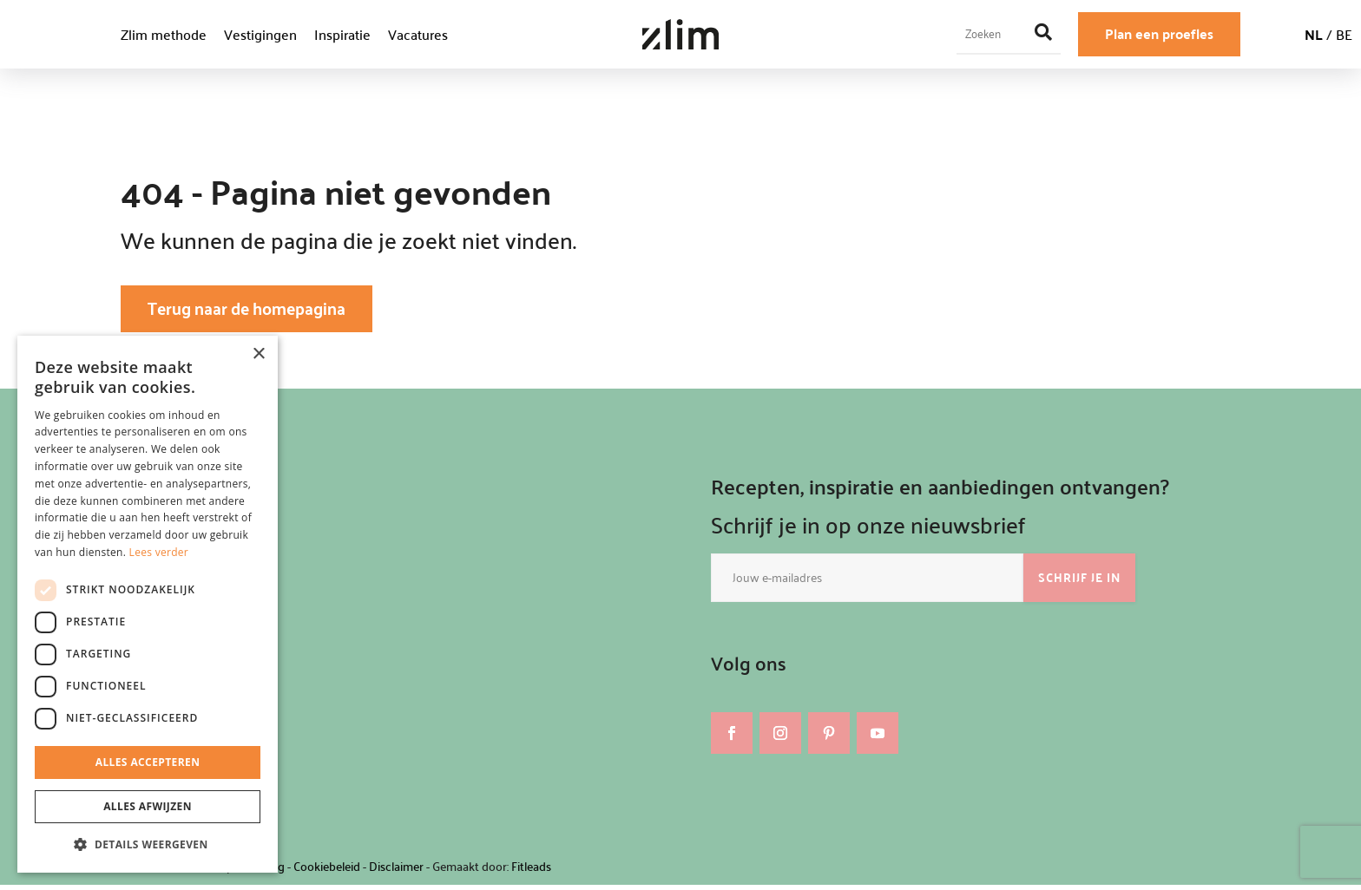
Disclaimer (396, 870)
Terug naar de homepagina (263, 310)
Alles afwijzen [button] (147, 806)
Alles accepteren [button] (148, 762)
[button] (147, 844)
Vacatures (418, 34)
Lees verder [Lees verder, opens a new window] (159, 552)
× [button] (258, 354)
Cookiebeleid (326, 870)
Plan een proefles (1159, 33)
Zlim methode (164, 34)
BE (1344, 34)
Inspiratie (342, 34)
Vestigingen (260, 34)
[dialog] (147, 604)
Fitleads (531, 870)
